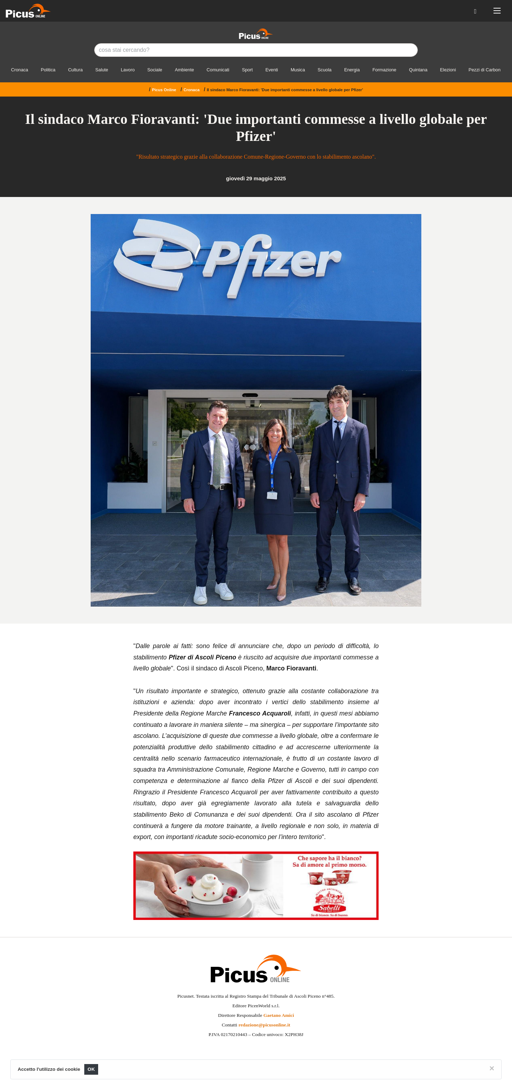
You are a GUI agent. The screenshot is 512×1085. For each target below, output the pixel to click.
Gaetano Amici (278, 1015)
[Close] (491, 1068)
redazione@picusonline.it (264, 1025)
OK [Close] (91, 1069)
